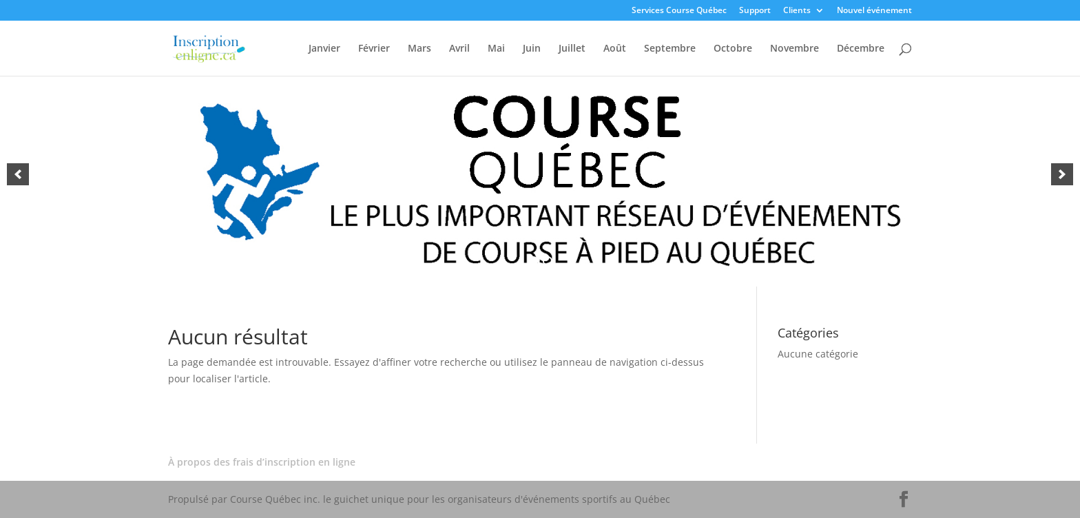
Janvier (324, 48)
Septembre (670, 48)
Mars (419, 48)
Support (755, 11)
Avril (459, 48)
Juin (532, 48)
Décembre (860, 48)
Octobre (733, 48)
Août (614, 48)
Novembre (794, 48)
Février (374, 48)
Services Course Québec (679, 11)
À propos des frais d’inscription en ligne (261, 461)
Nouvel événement (874, 11)
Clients (797, 11)
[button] (18, 174)
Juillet (572, 48)
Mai (496, 48)
